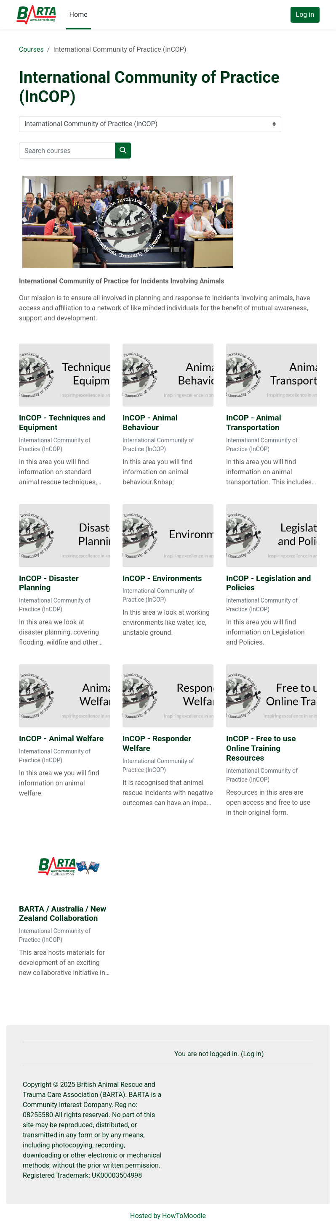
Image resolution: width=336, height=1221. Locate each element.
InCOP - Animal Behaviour (150, 422)
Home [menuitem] (78, 14)
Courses (31, 49)
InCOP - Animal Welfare (61, 738)
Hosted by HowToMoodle (168, 1216)
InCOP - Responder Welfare (157, 743)
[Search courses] (67, 151)
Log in (305, 14)
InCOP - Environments (162, 578)
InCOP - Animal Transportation (253, 422)
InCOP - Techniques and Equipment (62, 422)
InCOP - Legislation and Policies (268, 583)
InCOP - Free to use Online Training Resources (261, 748)
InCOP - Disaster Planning (49, 583)
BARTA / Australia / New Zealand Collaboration (62, 913)
